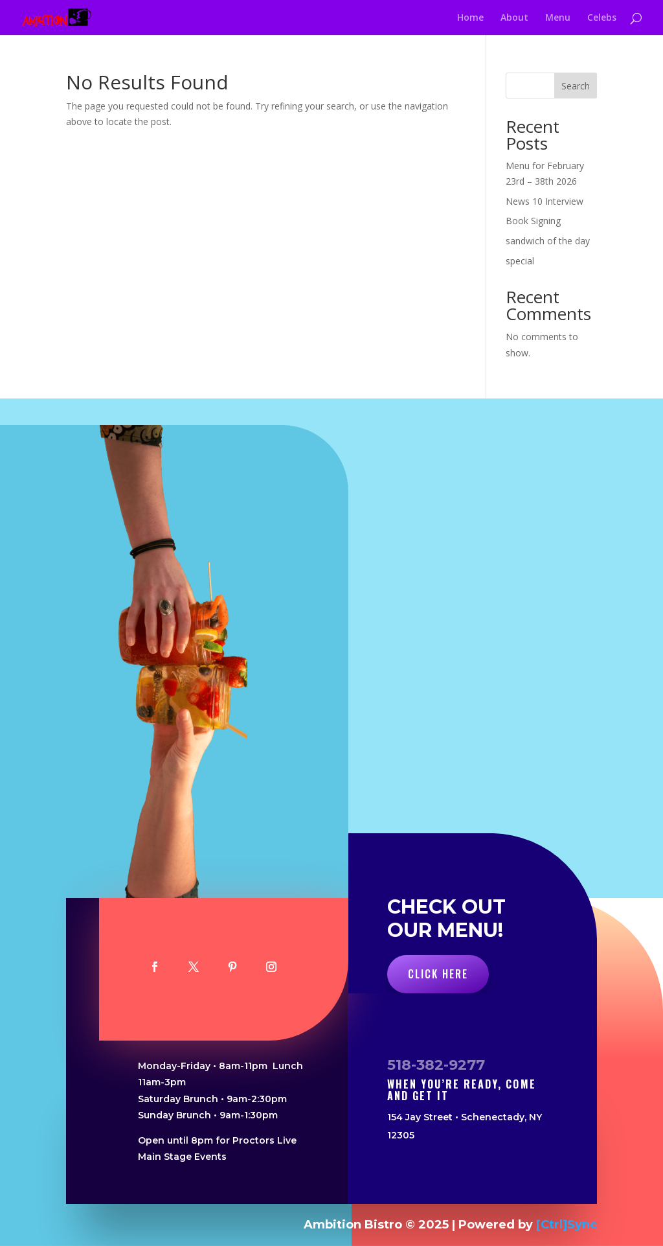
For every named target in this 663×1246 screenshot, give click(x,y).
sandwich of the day (548, 241)
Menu (557, 18)
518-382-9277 (436, 1065)
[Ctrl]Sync (566, 1224)
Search (575, 86)
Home (470, 18)
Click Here (438, 974)
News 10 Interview (544, 201)
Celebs (601, 18)
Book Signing (533, 220)
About (514, 18)
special (520, 261)
